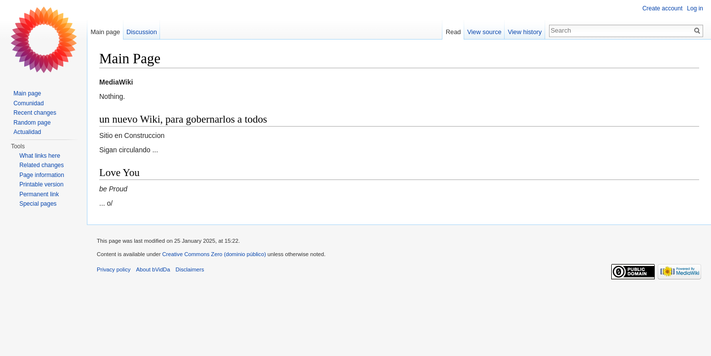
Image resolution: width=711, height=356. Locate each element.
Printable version (41, 184)
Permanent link (39, 194)
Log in (695, 8)
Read (453, 32)
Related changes (41, 165)
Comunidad (28, 103)
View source (484, 32)
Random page (31, 122)
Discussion (141, 32)
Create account (662, 8)
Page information (41, 175)
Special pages (37, 203)
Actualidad (27, 132)
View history (525, 32)
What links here (39, 155)
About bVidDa (153, 269)
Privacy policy (113, 269)
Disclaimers (190, 269)
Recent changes (34, 112)
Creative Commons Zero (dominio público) (214, 254)
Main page (105, 32)
